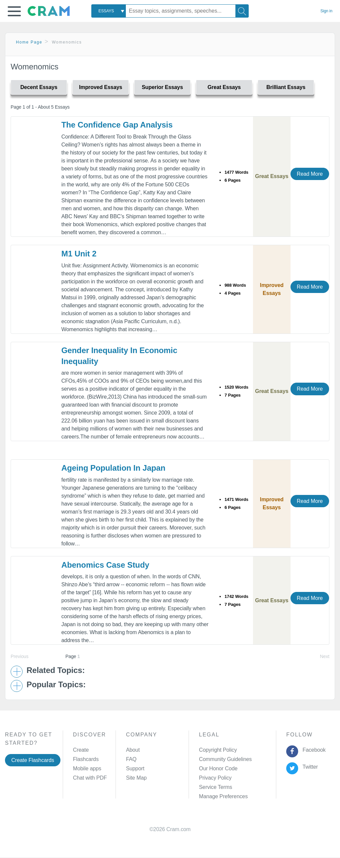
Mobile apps (87, 768)
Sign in (326, 11)
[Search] (242, 11)
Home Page (29, 42)
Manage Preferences (223, 796)
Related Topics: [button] (56, 670)
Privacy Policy (215, 778)
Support (135, 768)
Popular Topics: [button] (56, 684)
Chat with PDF (90, 778)
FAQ (131, 759)
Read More (310, 174)
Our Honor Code (218, 768)
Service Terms (215, 787)
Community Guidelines (225, 759)
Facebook (313, 750)
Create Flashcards (32, 760)
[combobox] (108, 11)
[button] (14, 11)
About (132, 750)
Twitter (309, 767)
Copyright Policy (218, 750)
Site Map (136, 778)
